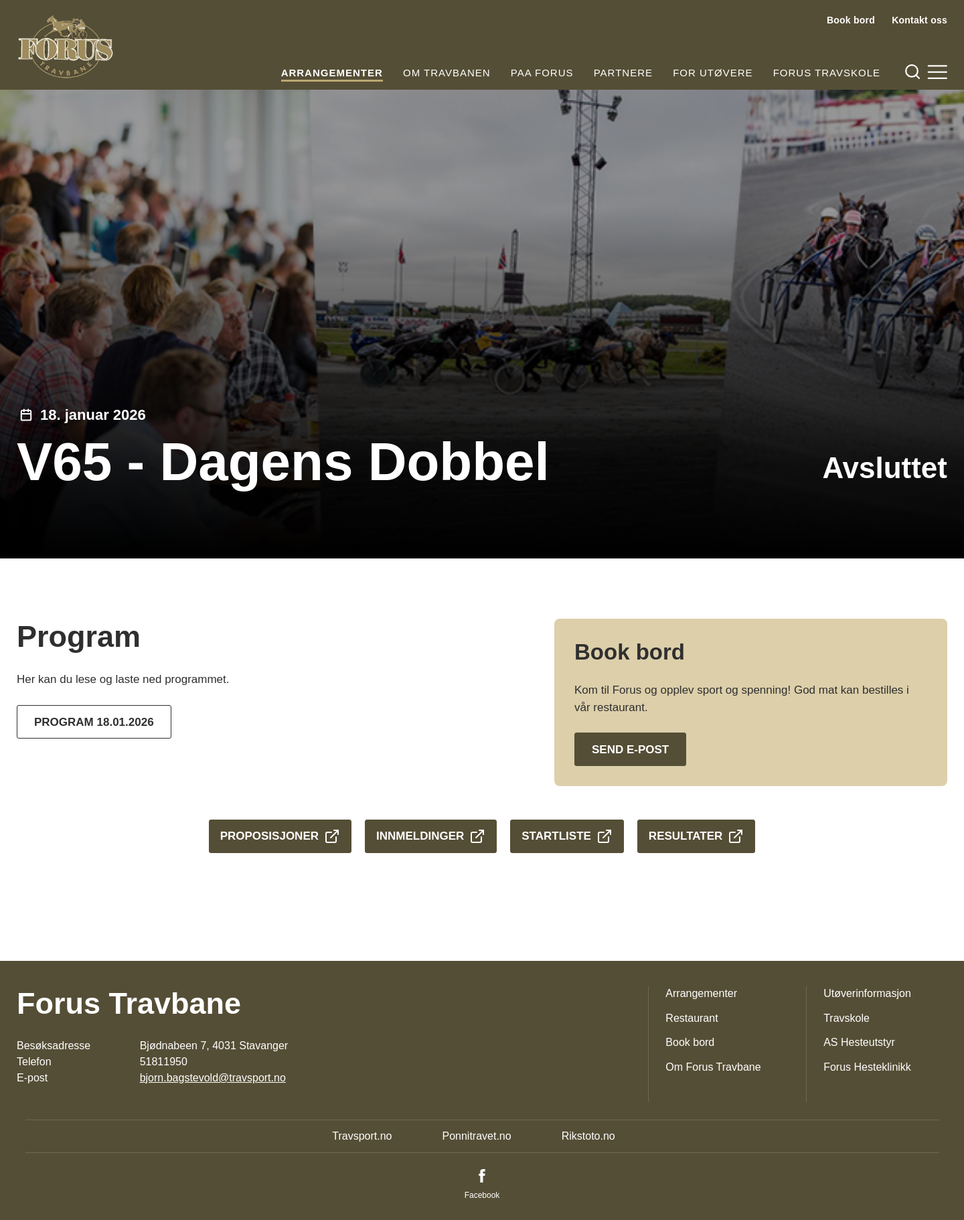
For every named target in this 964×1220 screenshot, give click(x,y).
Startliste (567, 836)
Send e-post (630, 749)
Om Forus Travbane (712, 1067)
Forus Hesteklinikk (867, 1067)
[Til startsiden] (65, 46)
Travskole (846, 1018)
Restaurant (691, 1018)
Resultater (696, 836)
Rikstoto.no (588, 1136)
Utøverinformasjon (867, 993)
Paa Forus (542, 72)
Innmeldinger (430, 836)
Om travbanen (447, 72)
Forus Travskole (826, 72)
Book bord (851, 20)
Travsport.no (362, 1136)
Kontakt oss (919, 20)
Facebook (482, 1195)
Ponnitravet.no (476, 1136)
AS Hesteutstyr (859, 1042)
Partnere (623, 72)
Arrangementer (332, 72)
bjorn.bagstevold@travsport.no (213, 1077)
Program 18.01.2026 (94, 722)
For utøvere (712, 72)
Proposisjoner (280, 836)
